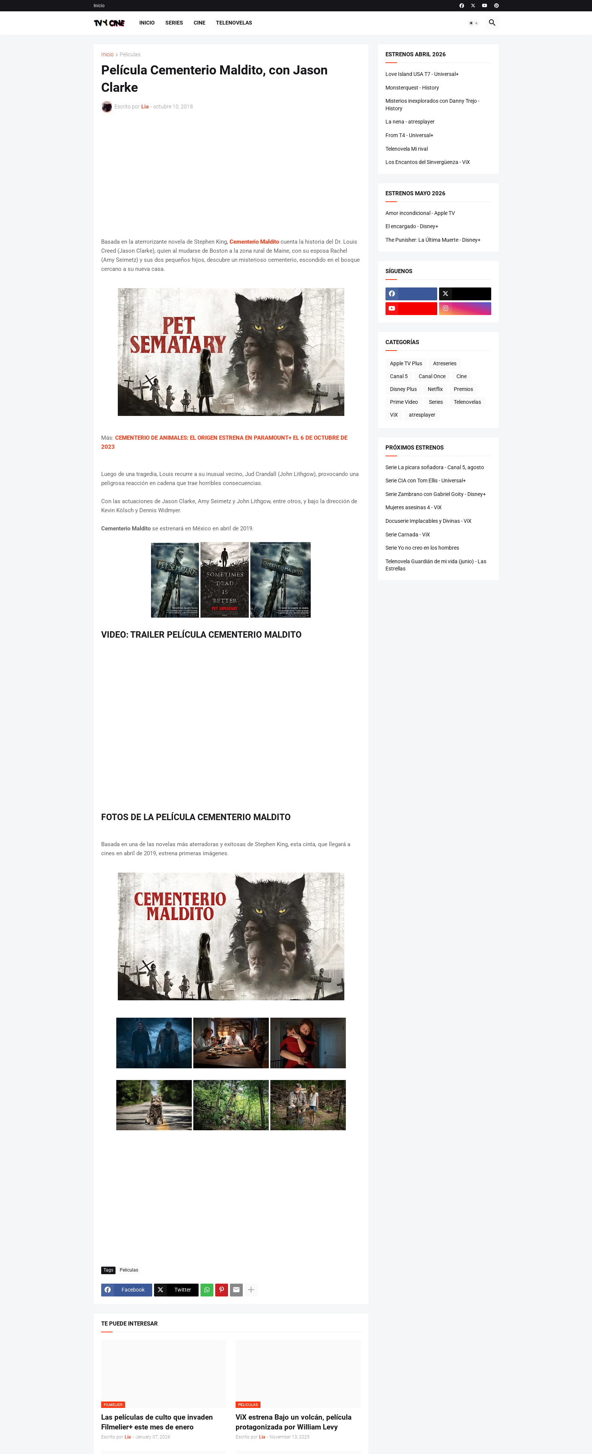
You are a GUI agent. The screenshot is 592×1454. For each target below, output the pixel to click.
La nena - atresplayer (410, 122)
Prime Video (404, 402)
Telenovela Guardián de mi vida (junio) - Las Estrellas (435, 565)
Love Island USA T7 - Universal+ (422, 74)
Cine (199, 23)
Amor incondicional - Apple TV (420, 213)
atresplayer (422, 415)
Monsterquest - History (412, 88)
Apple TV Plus (406, 363)
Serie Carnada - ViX (407, 535)
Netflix (435, 389)
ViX (394, 415)
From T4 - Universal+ (409, 135)
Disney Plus (403, 389)
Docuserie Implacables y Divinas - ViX (428, 521)
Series (174, 23)
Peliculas (130, 54)
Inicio (99, 5)
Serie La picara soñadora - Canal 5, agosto (434, 467)
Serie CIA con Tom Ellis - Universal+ (425, 480)
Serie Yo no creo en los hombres (422, 548)
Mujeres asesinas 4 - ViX (413, 507)
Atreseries (444, 363)
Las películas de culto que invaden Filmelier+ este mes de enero (157, 1422)
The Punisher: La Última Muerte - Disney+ (433, 240)
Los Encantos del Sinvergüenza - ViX (427, 162)
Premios (463, 389)
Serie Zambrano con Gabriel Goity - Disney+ (435, 494)
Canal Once (432, 376)
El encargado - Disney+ (411, 226)
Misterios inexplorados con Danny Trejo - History (432, 104)
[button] (473, 23)
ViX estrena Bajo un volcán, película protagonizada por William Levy (294, 1422)
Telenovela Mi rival (406, 149)
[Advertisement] (231, 175)
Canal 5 (399, 376)
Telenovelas (234, 23)
